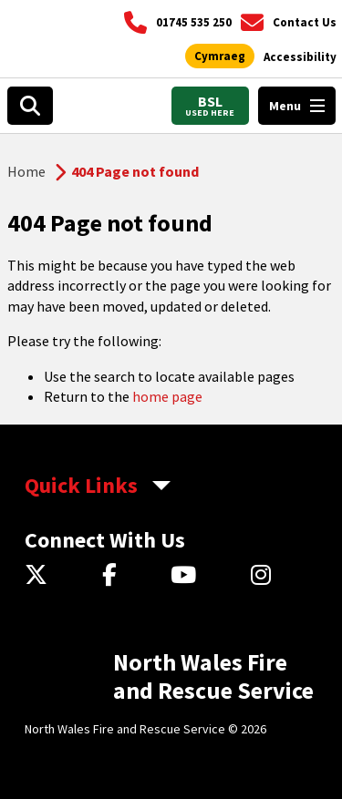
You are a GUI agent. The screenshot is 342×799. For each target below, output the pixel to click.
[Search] (30, 106)
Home (26, 171)
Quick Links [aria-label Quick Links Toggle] (81, 485)
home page (167, 396)
